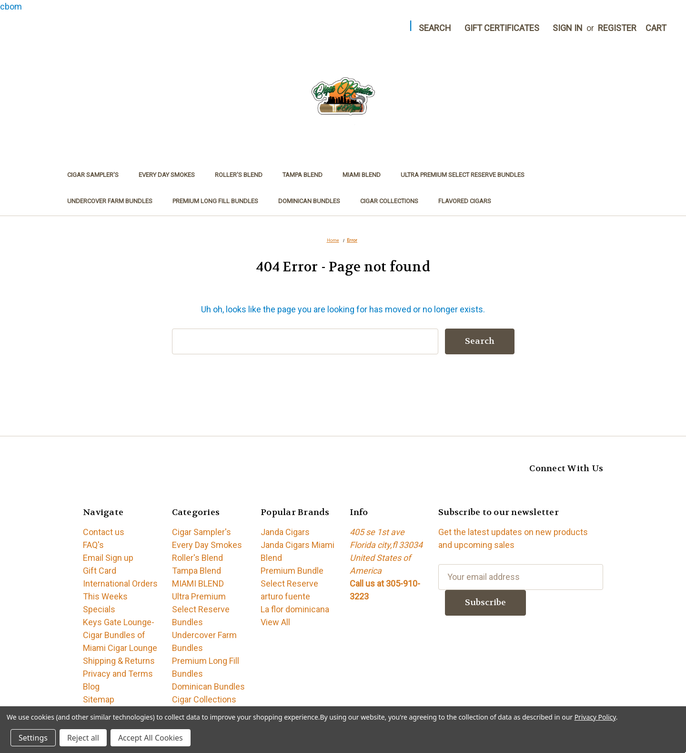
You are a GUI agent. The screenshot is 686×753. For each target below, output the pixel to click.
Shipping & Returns (119, 661)
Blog (91, 686)
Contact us (103, 532)
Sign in (568, 28)
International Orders (120, 583)
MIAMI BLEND (362, 174)
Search (435, 28)
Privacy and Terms (118, 674)
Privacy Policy (595, 717)
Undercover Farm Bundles (109, 201)
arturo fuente (285, 596)
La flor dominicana (295, 609)
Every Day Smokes (167, 174)
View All (275, 622)
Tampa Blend (302, 174)
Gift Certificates (501, 28)
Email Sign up (108, 558)
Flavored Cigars (464, 201)
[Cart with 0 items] (656, 28)
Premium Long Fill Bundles (215, 201)
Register (617, 28)
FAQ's (93, 545)
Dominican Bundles (309, 201)
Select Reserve (289, 583)
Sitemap (98, 699)
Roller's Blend (238, 174)
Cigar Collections (389, 201)
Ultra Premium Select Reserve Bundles (463, 174)
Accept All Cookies (150, 737)
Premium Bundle (292, 571)
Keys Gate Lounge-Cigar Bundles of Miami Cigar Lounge (120, 635)
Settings (33, 737)
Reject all (83, 737)
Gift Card (99, 571)
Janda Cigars (285, 532)
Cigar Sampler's (93, 174)
